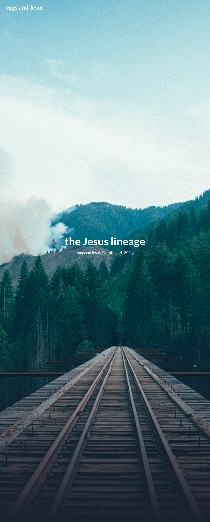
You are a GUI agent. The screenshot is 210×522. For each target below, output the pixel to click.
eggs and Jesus (25, 7)
